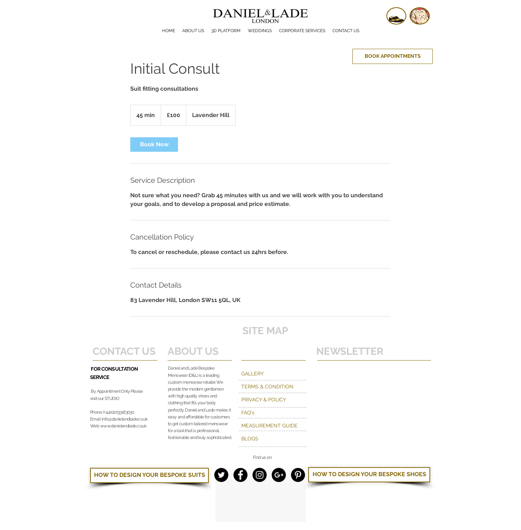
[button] (302, 31)
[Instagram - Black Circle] (260, 475)
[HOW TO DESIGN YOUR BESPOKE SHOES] (369, 474)
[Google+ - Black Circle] (279, 475)
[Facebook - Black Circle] (240, 475)
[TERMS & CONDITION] (285, 386)
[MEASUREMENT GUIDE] (273, 425)
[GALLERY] (273, 373)
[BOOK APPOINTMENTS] (392, 56)
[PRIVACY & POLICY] (273, 399)
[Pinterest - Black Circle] (298, 475)
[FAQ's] (273, 412)
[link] (154, 144)
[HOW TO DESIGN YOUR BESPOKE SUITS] (149, 475)
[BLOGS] (273, 438)
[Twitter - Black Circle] (221, 475)
